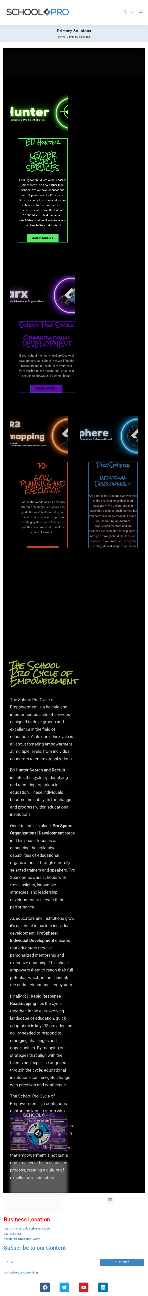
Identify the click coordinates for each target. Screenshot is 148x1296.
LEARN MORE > (42, 237)
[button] (110, 1199)
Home (62, 37)
